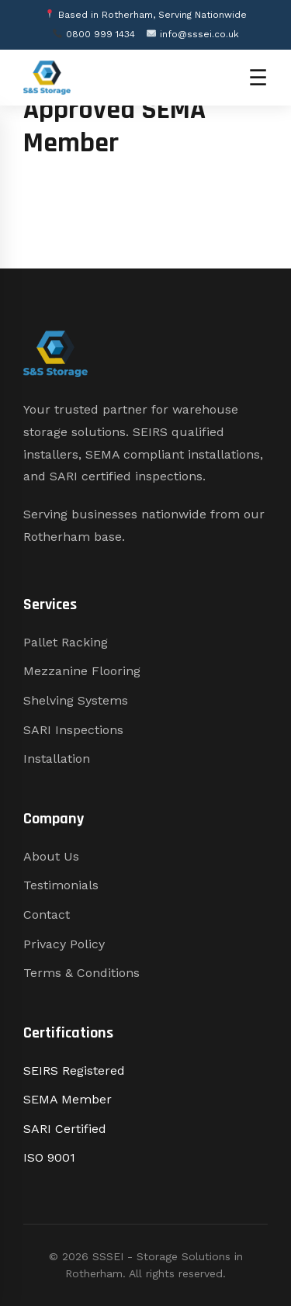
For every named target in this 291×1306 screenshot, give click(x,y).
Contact (46, 914)
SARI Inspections (73, 729)
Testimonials (61, 885)
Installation (56, 758)
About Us (51, 856)
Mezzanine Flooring (81, 670)
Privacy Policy (64, 944)
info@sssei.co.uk (193, 34)
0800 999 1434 (94, 34)
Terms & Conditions (81, 972)
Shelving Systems (75, 700)
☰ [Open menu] (258, 78)
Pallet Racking (65, 642)
